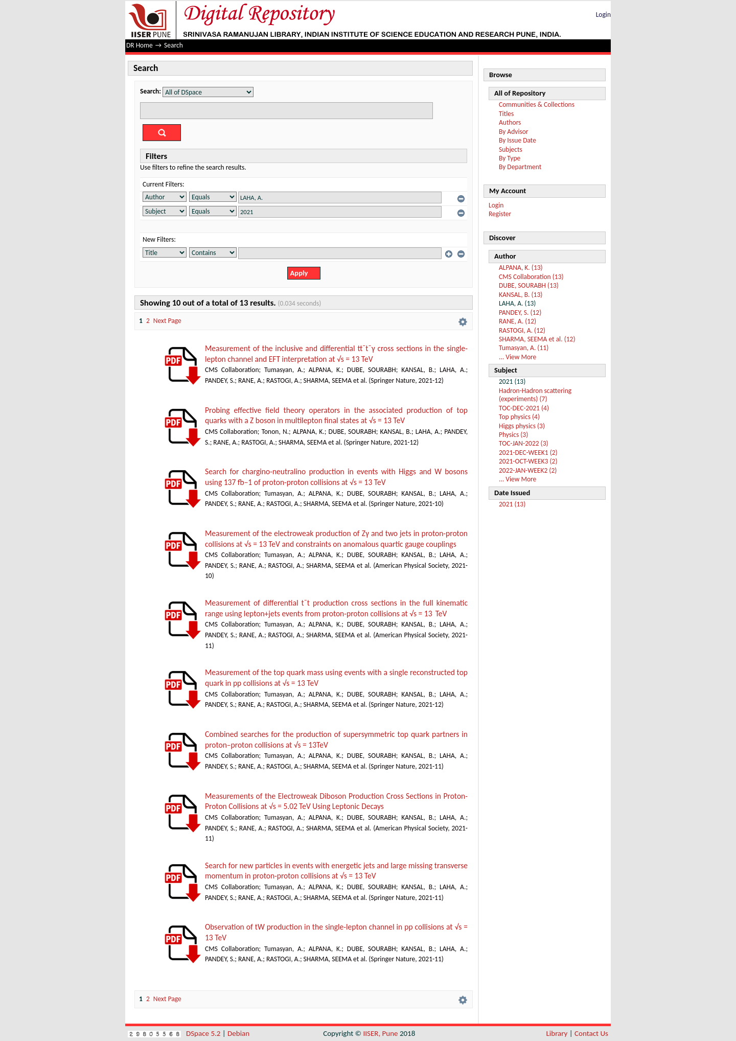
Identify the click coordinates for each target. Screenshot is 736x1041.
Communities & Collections (536, 104)
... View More (517, 357)
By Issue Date (517, 140)
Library (557, 1033)
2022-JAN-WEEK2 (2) (528, 470)
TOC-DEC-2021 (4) (524, 408)
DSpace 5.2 (204, 1033)
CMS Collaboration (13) (531, 276)
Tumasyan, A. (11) (523, 347)
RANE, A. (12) (517, 321)
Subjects (510, 149)
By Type (509, 158)
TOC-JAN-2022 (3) (523, 443)
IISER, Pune (380, 1033)
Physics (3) (513, 434)
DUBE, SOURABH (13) (529, 285)
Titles (506, 113)
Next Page (167, 320)
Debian (238, 1033)
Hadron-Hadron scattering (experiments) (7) (535, 394)
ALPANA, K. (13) (521, 267)
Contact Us (591, 1033)
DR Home (139, 45)
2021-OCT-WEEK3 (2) (528, 461)
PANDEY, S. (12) (520, 312)
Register (500, 214)
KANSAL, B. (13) (520, 294)
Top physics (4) (519, 416)
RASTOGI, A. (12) (522, 330)
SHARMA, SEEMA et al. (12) (537, 339)
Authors (510, 122)
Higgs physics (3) (522, 426)
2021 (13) (512, 504)
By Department (520, 167)
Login (603, 14)
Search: (150, 91)
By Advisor (513, 131)
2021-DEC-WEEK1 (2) (528, 452)
